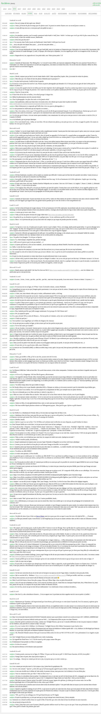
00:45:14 (4, 359)
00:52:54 (4, 131)
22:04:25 (4, 494)
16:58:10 (4, 451)
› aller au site (96, 5)
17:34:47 (4, 106)
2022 (43, 9)
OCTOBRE (72, 13)
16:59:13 (4, 453)
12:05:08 (4, 427)
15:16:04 (4, 642)
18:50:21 (4, 462)
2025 (58, 9)
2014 (4, 9)
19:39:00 (4, 704)
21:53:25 (4, 481)
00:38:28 (4, 293)
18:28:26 (4, 49)
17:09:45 (4, 92)
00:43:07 (4, 300)
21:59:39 (4, 25)
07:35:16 (4, 528)
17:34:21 (4, 175)
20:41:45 (4, 466)
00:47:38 (4, 311)
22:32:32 (4, 258)
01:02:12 (4, 145)
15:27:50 (4, 394)
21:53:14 (4, 249)
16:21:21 (4, 212)
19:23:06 (4, 563)
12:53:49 (4, 632)
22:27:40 (4, 606)
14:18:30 (4, 342)
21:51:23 (4, 470)
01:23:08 (4, 233)
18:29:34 (4, 55)
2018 (24, 9)
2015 (9, 9)
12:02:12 (4, 669)
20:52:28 (4, 122)
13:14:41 (4, 377)
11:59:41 (4, 76)
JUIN (40, 13)
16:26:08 (4, 447)
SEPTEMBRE (62, 13)
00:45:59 (4, 307)
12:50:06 (4, 628)
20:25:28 (4, 582)
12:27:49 (4, 433)
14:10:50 (4, 439)
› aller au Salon (96, 3)
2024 (53, 9)
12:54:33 (4, 321)
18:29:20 (4, 111)
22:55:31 (4, 219)
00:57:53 (4, 135)
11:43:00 (4, 422)
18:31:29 (4, 159)
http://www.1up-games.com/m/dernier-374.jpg (25, 556)
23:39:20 (4, 505)
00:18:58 (4, 289)
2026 (63, 9)
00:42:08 (4, 296)
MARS (24, 13)
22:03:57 (4, 347)
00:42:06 (4, 356)
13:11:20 (4, 374)
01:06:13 (4, 152)
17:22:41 (4, 94)
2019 (29, 9)
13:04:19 (4, 370)
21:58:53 (4, 484)
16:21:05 (4, 208)
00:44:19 (4, 302)
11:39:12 (4, 318)
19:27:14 (4, 405)
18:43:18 (4, 456)
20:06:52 (4, 119)
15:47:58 (4, 702)
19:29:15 (4, 214)
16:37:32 (4, 654)
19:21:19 (4, 561)
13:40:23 (4, 39)
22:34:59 (4, 261)
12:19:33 (4, 573)
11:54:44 (4, 424)
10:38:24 (4, 617)
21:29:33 (4, 244)
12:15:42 (4, 676)
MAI (35, 13)
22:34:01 (4, 199)
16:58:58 (4, 345)
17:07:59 (4, 550)
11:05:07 (4, 239)
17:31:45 (4, 102)
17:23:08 (4, 97)
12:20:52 (4, 689)
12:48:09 (4, 622)
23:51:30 (4, 518)
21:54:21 (4, 252)
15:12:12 (4, 639)
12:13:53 (4, 673)
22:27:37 (4, 183)
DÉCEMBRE (92, 13)
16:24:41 (4, 444)
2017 (19, 9)
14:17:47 (4, 338)
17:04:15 (4, 544)
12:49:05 (4, 626)
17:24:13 (4, 99)
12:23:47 (4, 697)
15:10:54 (4, 637)
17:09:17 (4, 83)
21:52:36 (4, 477)
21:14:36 (4, 516)
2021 (38, 9)
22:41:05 (4, 501)
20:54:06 (4, 23)
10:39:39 (4, 619)
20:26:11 (4, 587)
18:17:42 (4, 108)
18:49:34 (4, 161)
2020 (34, 9)
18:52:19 (4, 165)
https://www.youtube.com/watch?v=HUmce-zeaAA (51, 575)
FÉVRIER (16, 13)
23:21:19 (4, 659)
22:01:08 (4, 488)
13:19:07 (4, 325)
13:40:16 (4, 35)
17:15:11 (4, 646)
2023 (48, 9)
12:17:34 (4, 680)
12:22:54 (4, 695)
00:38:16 (4, 63)
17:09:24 (4, 88)
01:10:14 (4, 69)
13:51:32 (4, 387)
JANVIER (8, 13)
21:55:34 (4, 256)
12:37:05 (4, 534)
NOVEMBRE (82, 13)
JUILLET (47, 13)
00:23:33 (4, 601)
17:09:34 (4, 554)
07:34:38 (4, 237)
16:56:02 (4, 47)
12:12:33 (4, 270)
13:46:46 (4, 540)
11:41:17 (4, 415)
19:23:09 (4, 594)
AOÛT (54, 13)
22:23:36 (4, 217)
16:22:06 (4, 397)
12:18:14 (4, 684)
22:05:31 (4, 498)
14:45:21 (4, 79)
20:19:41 (4, 580)
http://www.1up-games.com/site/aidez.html (60, 215)
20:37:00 (4, 279)
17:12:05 (4, 559)
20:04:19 (4, 115)
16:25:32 (4, 403)
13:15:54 (4, 385)
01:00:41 (4, 141)
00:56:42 (4, 313)
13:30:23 (4, 437)
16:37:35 (4, 656)
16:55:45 (4, 44)
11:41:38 (4, 419)
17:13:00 (4, 644)
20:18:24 (4, 577)
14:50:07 (4, 392)
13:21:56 (4, 328)
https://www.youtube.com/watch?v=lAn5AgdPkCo (64, 270)
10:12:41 (4, 316)
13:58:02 (4, 389)
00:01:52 (4, 287)
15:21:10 (4, 81)
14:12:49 (4, 42)
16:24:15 (4, 442)
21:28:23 (4, 179)
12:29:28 (4, 575)
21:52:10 (4, 247)
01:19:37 (4, 227)
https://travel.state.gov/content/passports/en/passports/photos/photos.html (31, 104)
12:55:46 (4, 323)
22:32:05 (4, 187)
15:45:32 (4, 700)
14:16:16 (4, 334)
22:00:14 (4, 28)
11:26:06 (4, 242)
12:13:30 (4, 671)
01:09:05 (4, 155)
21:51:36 (4, 475)
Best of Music (40, 516)
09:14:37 (4, 413)
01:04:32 (4, 148)
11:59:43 (4, 666)
